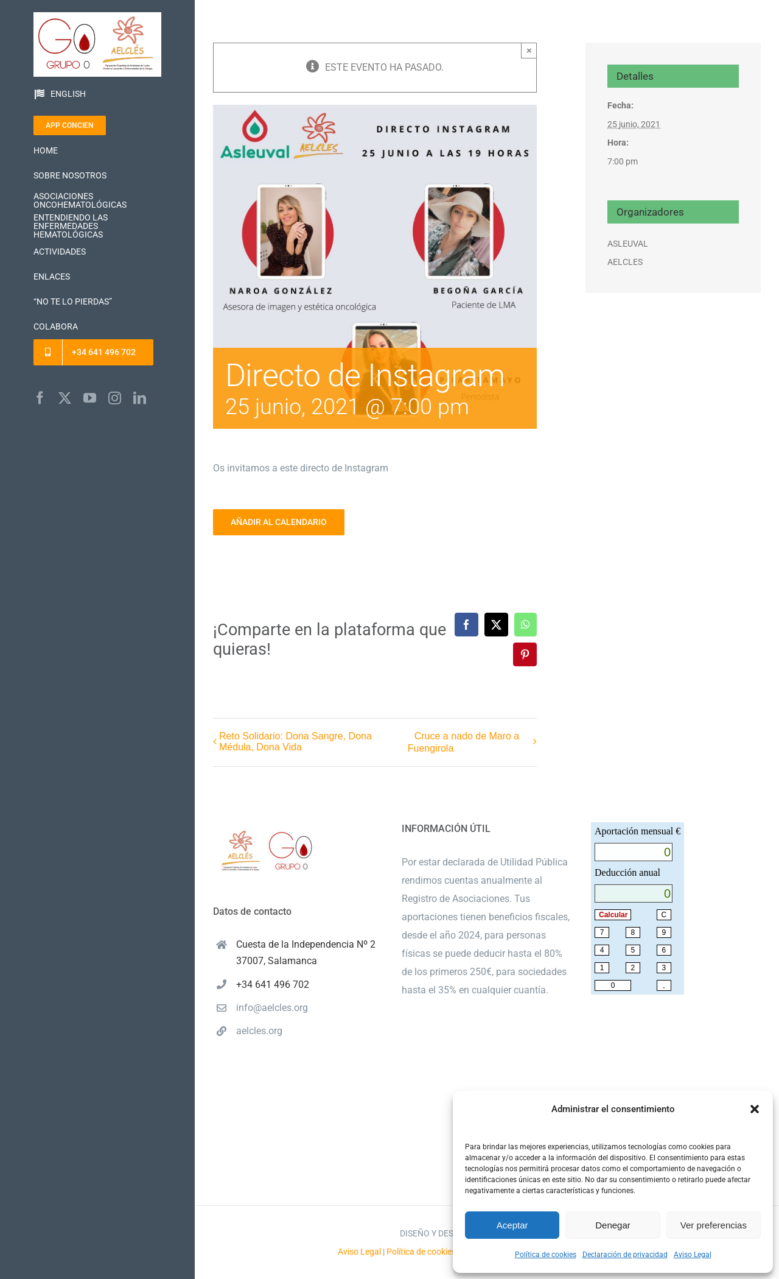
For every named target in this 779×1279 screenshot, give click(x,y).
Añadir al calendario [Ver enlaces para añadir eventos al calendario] (279, 522)
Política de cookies (545, 1254)
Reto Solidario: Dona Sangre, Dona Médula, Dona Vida (295, 741)
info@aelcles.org (272, 1007)
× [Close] (529, 50)
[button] (755, 1109)
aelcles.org (259, 1031)
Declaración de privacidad (625, 1254)
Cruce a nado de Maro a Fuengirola (464, 742)
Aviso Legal (692, 1254)
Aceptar (512, 1225)
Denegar (613, 1225)
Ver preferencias (713, 1225)
